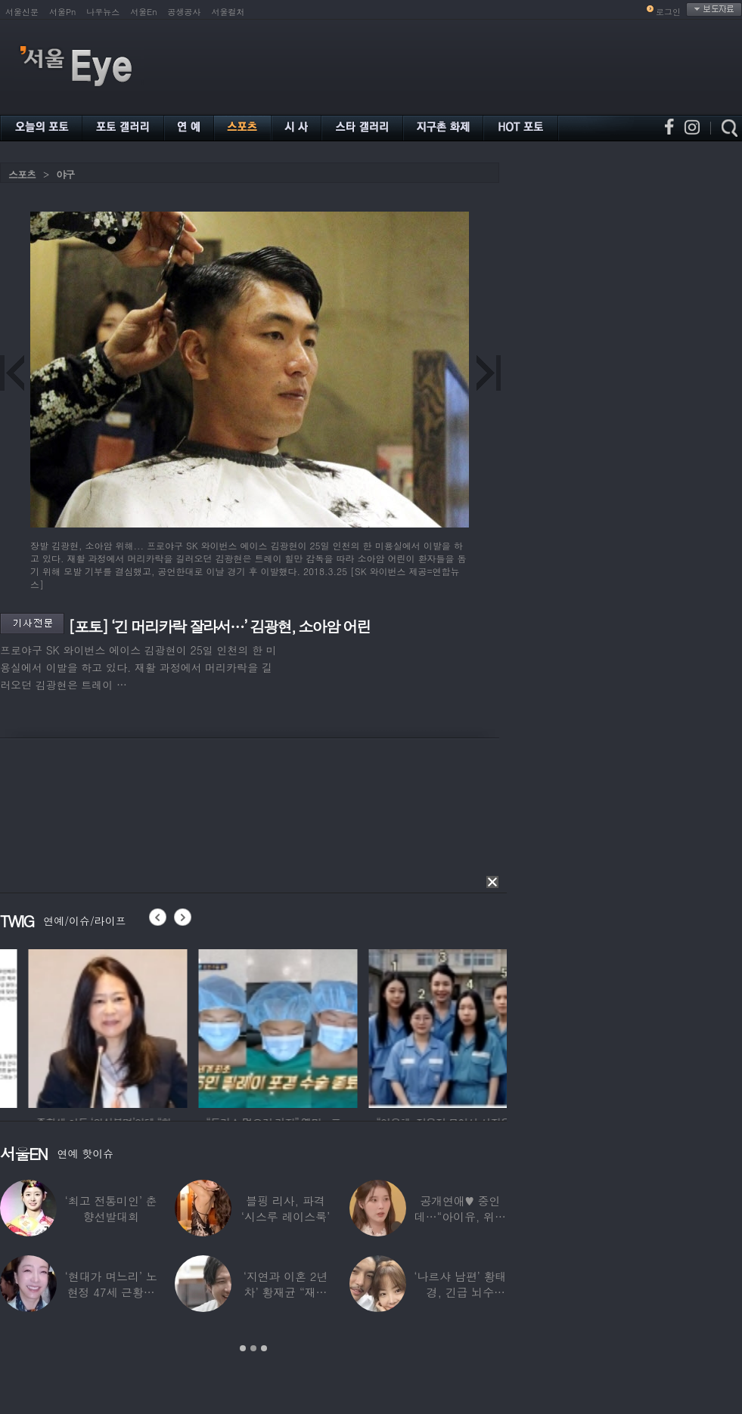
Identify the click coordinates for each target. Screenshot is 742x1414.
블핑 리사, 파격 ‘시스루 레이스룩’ (285, 1208)
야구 (65, 174)
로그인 (668, 11)
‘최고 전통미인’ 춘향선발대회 (111, 1208)
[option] (199, 1026)
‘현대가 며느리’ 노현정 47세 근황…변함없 (111, 1292)
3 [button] (264, 1348)
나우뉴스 (103, 11)
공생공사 (184, 11)
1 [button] (243, 1348)
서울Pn (62, 11)
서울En (143, 11)
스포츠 (22, 174)
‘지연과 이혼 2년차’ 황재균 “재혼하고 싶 (286, 1292)
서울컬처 (228, 11)
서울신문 (22, 11)
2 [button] (253, 1348)
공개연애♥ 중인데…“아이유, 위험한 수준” (460, 1216)
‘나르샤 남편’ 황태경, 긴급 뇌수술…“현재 (460, 1292)
